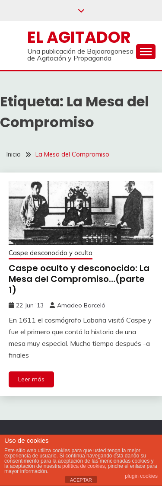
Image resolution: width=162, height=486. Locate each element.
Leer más (31, 379)
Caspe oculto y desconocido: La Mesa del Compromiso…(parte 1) (79, 279)
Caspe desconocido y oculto (50, 253)
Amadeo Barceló (81, 305)
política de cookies (83, 466)
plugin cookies (141, 476)
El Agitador (79, 37)
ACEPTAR (81, 480)
